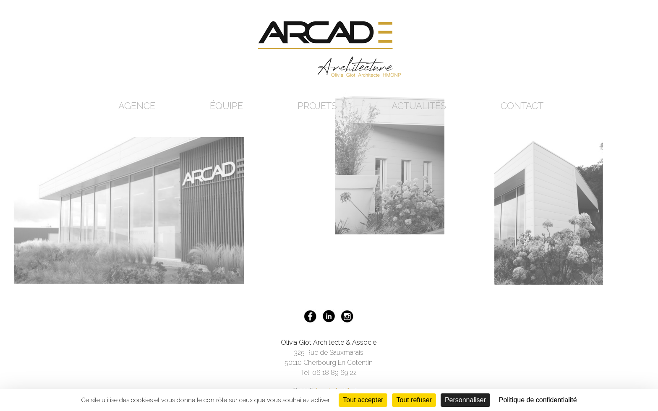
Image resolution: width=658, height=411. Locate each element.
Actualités (419, 105)
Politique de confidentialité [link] (538, 399)
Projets (317, 105)
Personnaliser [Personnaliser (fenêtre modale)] (465, 399)
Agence (136, 105)
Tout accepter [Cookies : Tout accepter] (363, 399)
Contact (522, 105)
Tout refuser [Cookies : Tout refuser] (413, 399)
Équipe (226, 105)
